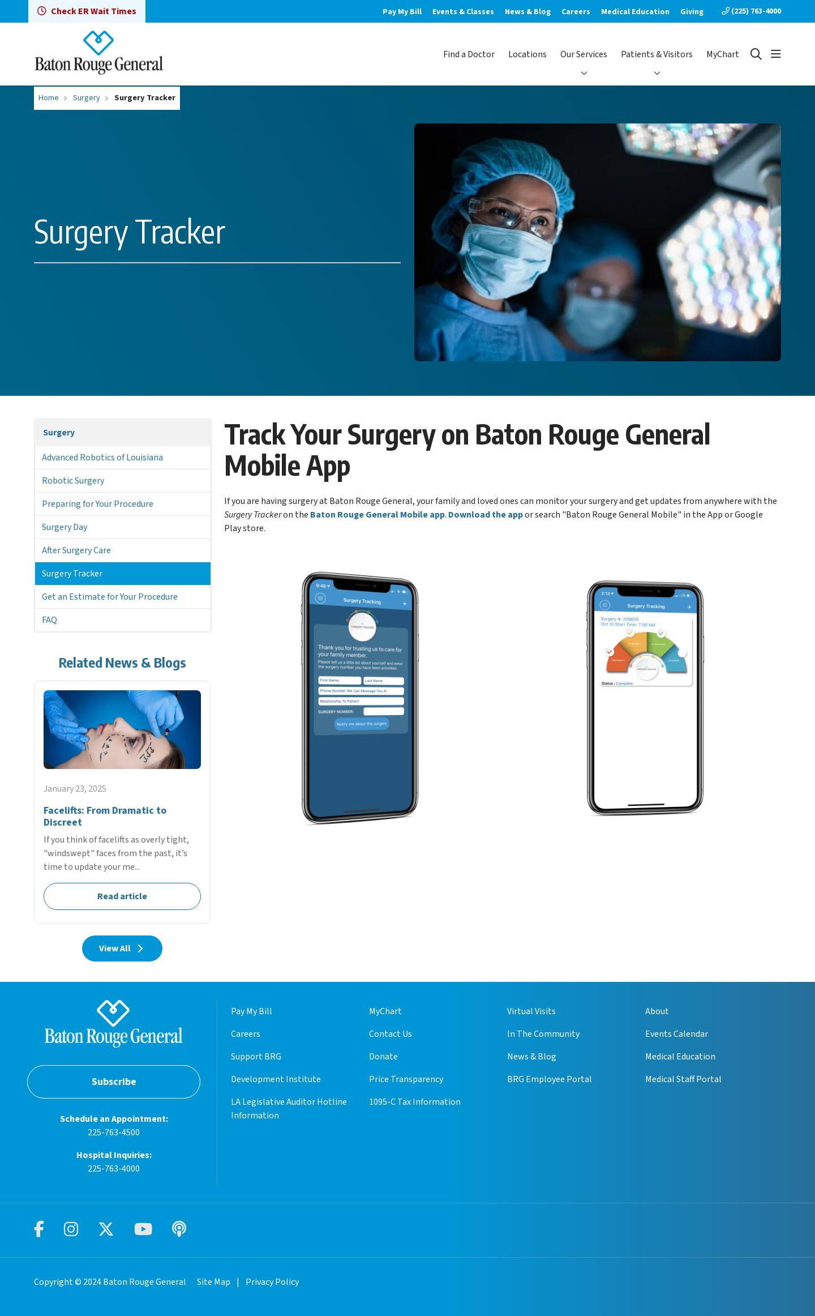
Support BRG (256, 1056)
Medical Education (635, 12)
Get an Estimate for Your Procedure (110, 597)
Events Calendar (676, 1034)
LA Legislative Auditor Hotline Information (289, 1109)
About (657, 1011)
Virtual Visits (531, 1011)
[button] (776, 54)
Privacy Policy (272, 1282)
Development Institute (276, 1079)
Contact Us (390, 1034)
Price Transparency (406, 1079)
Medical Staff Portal (683, 1079)
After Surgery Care (76, 550)
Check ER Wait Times (86, 11)
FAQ (49, 620)
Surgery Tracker (72, 573)
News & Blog (528, 12)
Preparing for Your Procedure (97, 504)
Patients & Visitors (657, 54)
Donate (383, 1056)
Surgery (59, 432)
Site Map (213, 1282)
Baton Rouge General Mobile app (377, 515)
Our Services (583, 54)
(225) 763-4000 (751, 11)
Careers (575, 12)
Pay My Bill (402, 12)
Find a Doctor (469, 54)
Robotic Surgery (73, 481)
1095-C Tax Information (415, 1102)
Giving (692, 12)
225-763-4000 (114, 1169)
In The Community (543, 1034)
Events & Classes (463, 12)
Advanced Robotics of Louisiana (102, 457)
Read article (122, 802)
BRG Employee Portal (549, 1079)
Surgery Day (64, 527)
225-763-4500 (114, 1132)
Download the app (485, 515)
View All (122, 948)
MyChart (722, 54)
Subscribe (114, 1082)
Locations (527, 54)
